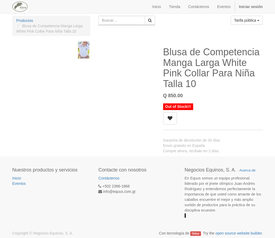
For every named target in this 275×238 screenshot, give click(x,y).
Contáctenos (108, 178)
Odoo (195, 233)
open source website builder (239, 233)
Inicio (16, 178)
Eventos (19, 183)
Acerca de (247, 170)
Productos (24, 20)
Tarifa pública (246, 20)
